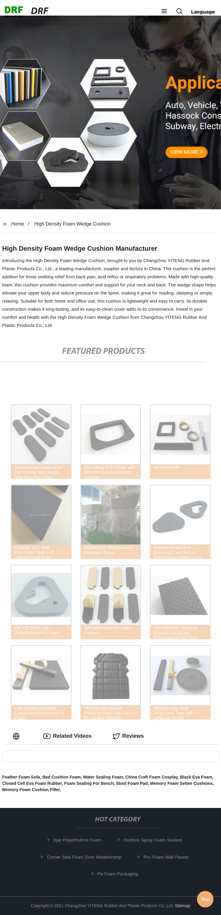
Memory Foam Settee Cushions (181, 783)
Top (205, 899)
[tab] (17, 736)
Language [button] (203, 11)
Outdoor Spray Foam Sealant (155, 839)
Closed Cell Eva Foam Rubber (32, 783)
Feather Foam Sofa (21, 777)
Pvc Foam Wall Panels (168, 857)
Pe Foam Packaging (120, 873)
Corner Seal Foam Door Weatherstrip (87, 857)
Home (17, 223)
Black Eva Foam (196, 777)
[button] (164, 12)
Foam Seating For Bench (89, 783)
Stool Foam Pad (132, 783)
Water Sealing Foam (103, 777)
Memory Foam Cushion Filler (30, 789)
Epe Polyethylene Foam (80, 839)
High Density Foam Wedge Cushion (72, 223)
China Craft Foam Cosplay (152, 777)
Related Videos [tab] (67, 736)
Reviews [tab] (128, 736)
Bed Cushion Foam (61, 777)
